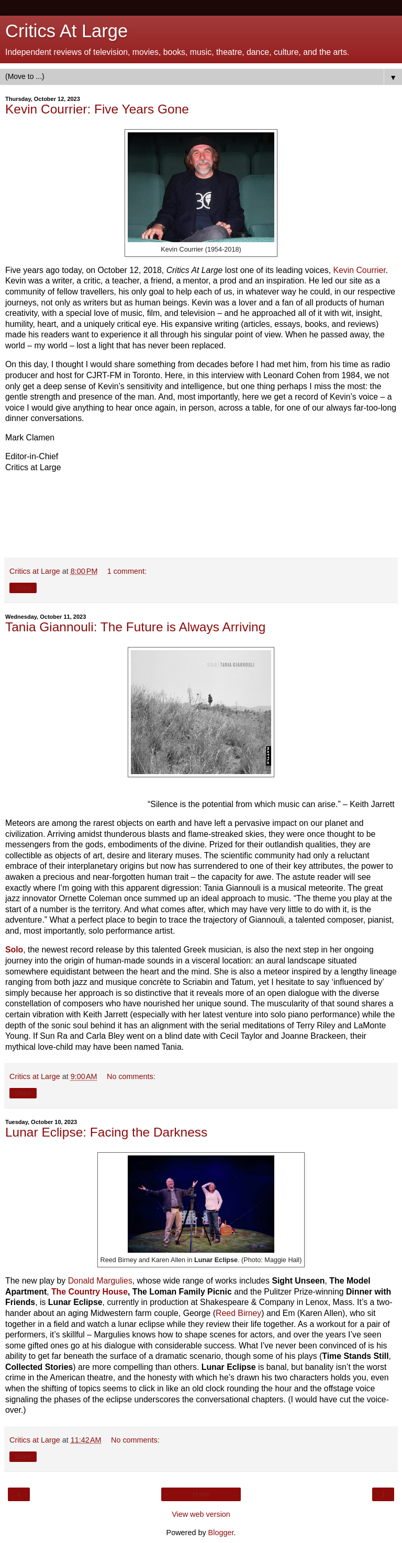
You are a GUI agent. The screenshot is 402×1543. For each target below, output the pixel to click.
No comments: (131, 1076)
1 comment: (127, 571)
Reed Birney (238, 1313)
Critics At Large (66, 31)
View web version (201, 1514)
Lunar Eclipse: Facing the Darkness (106, 1132)
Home (201, 1494)
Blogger (221, 1532)
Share (23, 588)
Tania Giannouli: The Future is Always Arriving (135, 627)
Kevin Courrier (359, 270)
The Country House (89, 1291)
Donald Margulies (100, 1280)
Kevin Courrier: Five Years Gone (97, 109)
